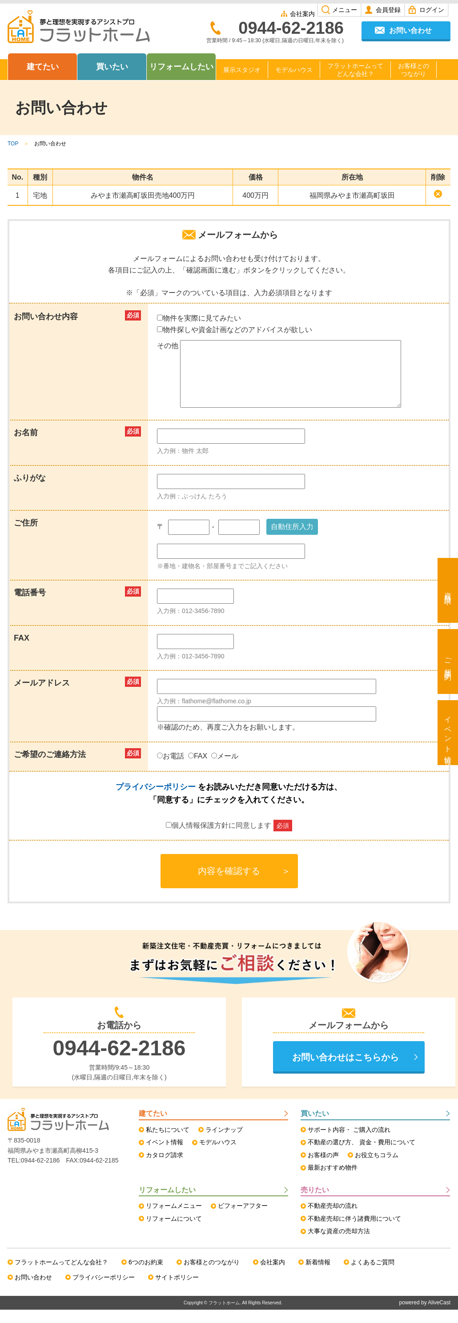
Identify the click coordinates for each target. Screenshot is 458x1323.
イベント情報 (448, 732)
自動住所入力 (292, 540)
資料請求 (448, 590)
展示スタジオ (242, 69)
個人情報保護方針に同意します (229, 838)
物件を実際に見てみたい (199, 318)
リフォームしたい (181, 66)
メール (225, 769)
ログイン (431, 9)
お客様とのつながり (413, 69)
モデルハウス (294, 69)
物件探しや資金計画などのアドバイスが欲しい (234, 329)
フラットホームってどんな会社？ (355, 69)
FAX (198, 769)
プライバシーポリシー (156, 800)
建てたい (43, 66)
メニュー (344, 9)
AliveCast (439, 1316)
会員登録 (388, 9)
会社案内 (302, 13)
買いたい (112, 66)
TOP (13, 143)
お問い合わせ (410, 30)
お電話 (171, 769)
